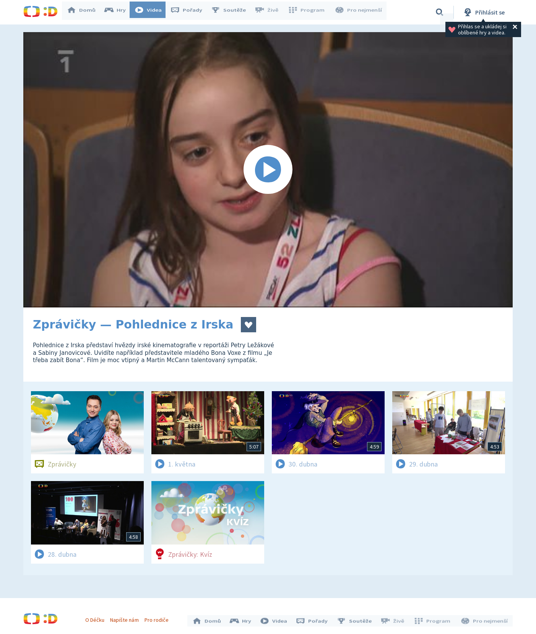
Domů (85, 12)
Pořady (190, 12)
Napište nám (126, 617)
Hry (118, 12)
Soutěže (232, 12)
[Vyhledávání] (439, 12)
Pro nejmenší (359, 12)
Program (308, 12)
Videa (152, 12)
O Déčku (96, 617)
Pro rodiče (158, 617)
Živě (270, 12)
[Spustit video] (268, 169)
